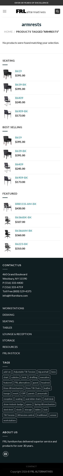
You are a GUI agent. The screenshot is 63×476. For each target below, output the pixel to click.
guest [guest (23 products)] (35, 382)
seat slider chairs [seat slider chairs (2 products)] (33, 399)
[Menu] (5, 11)
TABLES (7, 327)
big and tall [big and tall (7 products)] (43, 371)
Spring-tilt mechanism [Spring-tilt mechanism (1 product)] (45, 404)
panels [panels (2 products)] (31, 393)
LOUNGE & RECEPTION (17, 334)
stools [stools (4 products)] (19, 409)
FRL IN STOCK (11, 353)
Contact (31, 466)
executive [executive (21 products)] (44, 377)
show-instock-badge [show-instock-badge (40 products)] (13, 404)
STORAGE (9, 340)
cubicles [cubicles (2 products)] (15, 377)
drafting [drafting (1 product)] (33, 377)
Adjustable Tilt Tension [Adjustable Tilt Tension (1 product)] (24, 371)
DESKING (8, 314)
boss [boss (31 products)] (53, 371)
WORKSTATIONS (13, 308)
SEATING (8, 321)
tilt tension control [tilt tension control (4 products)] (26, 415)
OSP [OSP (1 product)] (23, 393)
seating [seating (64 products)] (18, 399)
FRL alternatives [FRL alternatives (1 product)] (22, 382)
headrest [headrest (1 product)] (45, 382)
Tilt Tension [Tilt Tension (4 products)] (9, 415)
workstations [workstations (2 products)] (10, 420)
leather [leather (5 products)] (47, 388)
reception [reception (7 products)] (8, 399)
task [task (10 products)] (46, 409)
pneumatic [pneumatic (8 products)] (42, 393)
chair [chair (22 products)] (6, 377)
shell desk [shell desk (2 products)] (49, 399)
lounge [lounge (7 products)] (7, 393)
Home (8, 31)
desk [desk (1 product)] (24, 377)
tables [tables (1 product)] (38, 409)
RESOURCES (10, 346)
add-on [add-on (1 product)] (7, 371)
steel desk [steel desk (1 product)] (8, 409)
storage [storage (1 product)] (28, 409)
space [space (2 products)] (29, 404)
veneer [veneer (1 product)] (53, 415)
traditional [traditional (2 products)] (42, 415)
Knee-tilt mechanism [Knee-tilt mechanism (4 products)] (13, 388)
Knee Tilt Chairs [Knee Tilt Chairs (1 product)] (33, 388)
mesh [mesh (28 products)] (15, 393)
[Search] (57, 11)
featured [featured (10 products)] (8, 382)
